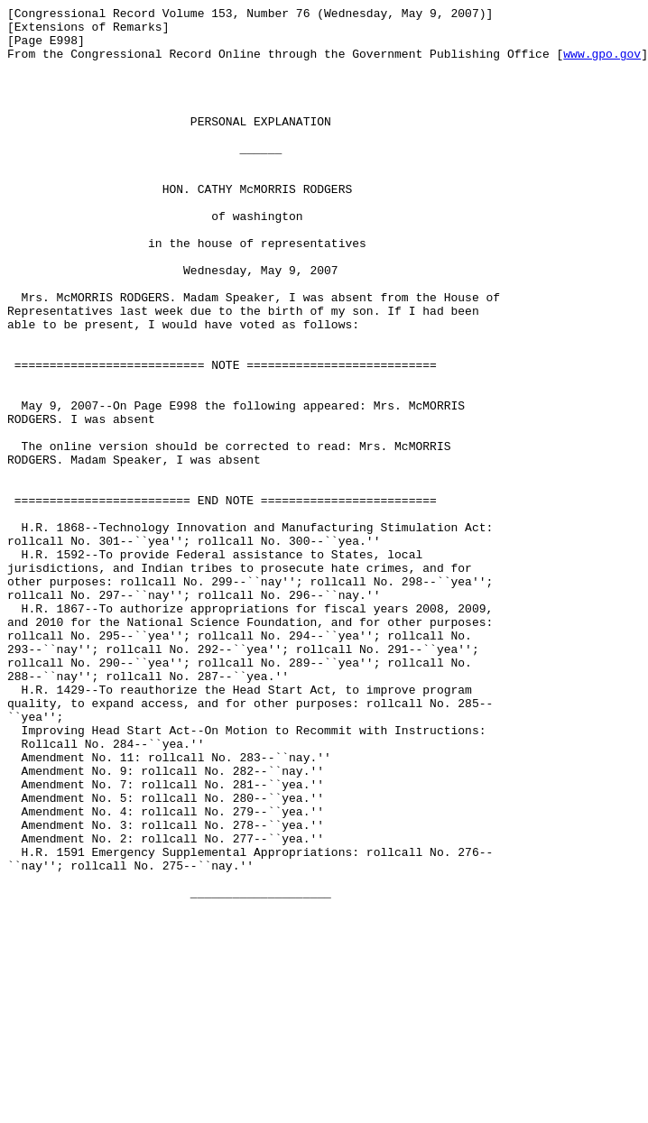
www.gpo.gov (602, 64)
